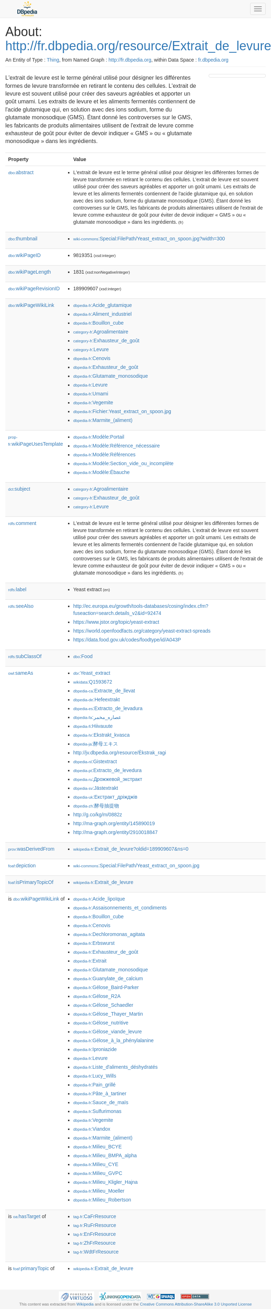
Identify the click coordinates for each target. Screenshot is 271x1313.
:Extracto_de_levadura (107, 708)
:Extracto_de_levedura (107, 770)
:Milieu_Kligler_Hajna (105, 1182)
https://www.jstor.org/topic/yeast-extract (116, 622)
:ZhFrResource (94, 1243)
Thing (53, 60)
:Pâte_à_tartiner (99, 1093)
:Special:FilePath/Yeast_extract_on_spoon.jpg (136, 865)
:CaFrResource (94, 1216)
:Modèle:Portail (98, 437)
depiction (22, 865)
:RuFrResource (94, 1225)
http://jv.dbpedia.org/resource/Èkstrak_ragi (119, 752)
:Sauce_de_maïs (100, 1102)
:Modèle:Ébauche (101, 472)
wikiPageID (24, 255)
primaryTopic (31, 1268)
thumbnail (22, 238)
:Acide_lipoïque (99, 899)
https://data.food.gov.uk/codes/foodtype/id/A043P (127, 640)
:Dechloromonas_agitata (109, 934)
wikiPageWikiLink (31, 305)
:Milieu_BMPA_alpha (105, 1155)
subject (19, 489)
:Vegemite (93, 402)
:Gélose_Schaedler (103, 1005)
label (17, 589)
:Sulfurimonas (97, 1111)
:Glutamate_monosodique (110, 376)
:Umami (90, 393)
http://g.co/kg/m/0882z (97, 814)
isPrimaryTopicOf (30, 882)
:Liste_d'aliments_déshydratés (115, 1067)
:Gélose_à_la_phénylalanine (113, 1040)
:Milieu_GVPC (97, 1173)
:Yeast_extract (91, 673)
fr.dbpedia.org (213, 60)
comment (22, 523)
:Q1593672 (92, 682)
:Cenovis (92, 358)
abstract (21, 172)
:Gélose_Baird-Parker (106, 987)
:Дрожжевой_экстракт (107, 779)
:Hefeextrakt (96, 699)
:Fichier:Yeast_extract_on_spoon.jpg (122, 411)
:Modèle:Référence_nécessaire (116, 446)
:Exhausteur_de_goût (106, 340)
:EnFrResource (94, 1234)
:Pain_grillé (94, 1084)
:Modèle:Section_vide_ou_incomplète (123, 463)
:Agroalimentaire (100, 332)
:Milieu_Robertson (102, 1200)
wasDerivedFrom (31, 849)
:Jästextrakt (95, 788)
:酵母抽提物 (96, 806)
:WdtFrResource (96, 1252)
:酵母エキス (95, 744)
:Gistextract (95, 761)
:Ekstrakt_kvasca (101, 735)
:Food (82, 656)
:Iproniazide (95, 1049)
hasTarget (26, 1216)
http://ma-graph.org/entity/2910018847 (115, 832)
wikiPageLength (29, 272)
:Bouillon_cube (98, 323)
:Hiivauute (93, 726)
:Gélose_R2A (97, 996)
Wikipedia (85, 1304)
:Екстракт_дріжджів (105, 797)
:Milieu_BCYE (97, 1146)
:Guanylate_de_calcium (108, 978)
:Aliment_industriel (102, 314)
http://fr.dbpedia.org (129, 60)
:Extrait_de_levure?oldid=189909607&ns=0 (130, 849)
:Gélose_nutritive (100, 1023)
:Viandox (92, 1129)
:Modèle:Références (104, 454)
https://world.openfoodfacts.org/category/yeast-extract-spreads (142, 631)
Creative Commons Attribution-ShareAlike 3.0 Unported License (196, 1304)
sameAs (20, 673)
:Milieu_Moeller (99, 1191)
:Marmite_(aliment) (102, 420)
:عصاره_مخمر (97, 717)
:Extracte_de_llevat (104, 690)
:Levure (91, 349)
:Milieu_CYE (95, 1164)
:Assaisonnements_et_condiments (120, 907)
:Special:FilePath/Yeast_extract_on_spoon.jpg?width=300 (149, 238)
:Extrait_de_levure (103, 882)
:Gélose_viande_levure (107, 1031)
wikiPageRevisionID (34, 288)
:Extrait (90, 961)
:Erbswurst (94, 943)
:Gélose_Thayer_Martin (108, 1014)
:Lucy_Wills (94, 1076)
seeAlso (21, 606)
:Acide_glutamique (102, 305)
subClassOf (24, 656)
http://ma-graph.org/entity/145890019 (114, 823)
